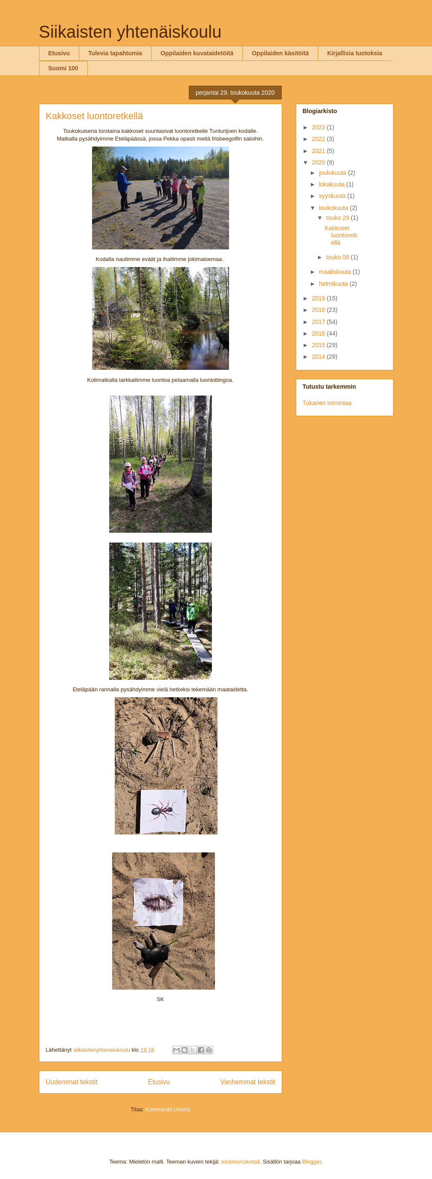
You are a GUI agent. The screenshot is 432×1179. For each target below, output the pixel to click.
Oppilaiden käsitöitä (280, 53)
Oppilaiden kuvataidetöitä (197, 53)
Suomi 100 (63, 68)
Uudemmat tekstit (72, 1082)
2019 (319, 298)
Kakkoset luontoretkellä (94, 116)
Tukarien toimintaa (327, 402)
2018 (319, 309)
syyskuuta (333, 195)
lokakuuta (332, 184)
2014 (319, 356)
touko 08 (338, 257)
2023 (319, 127)
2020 (319, 162)
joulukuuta (333, 172)
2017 (319, 321)
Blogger (311, 1161)
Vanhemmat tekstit (247, 1082)
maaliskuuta (336, 271)
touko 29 (338, 217)
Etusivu (59, 53)
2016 (319, 333)
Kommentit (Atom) (168, 1109)
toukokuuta (334, 207)
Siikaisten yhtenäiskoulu (130, 31)
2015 (319, 345)
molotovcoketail (240, 1161)
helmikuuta (334, 283)
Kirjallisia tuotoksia (354, 53)
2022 (319, 138)
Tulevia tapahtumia (115, 53)
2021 (319, 150)
